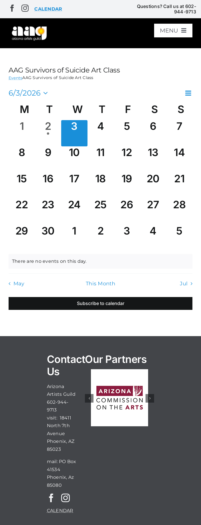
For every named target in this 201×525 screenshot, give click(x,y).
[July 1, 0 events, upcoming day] (74, 238)
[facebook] (12, 8)
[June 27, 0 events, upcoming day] (153, 212)
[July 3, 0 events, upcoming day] (127, 238)
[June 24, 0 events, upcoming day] (74, 212)
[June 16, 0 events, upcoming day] (48, 186)
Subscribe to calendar (100, 303)
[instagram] (25, 8)
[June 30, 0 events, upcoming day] (48, 238)
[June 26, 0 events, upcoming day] (127, 212)
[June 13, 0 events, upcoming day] (153, 159)
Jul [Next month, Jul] (184, 283)
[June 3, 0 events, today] (74, 133)
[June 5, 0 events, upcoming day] (127, 133)
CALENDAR (60, 510)
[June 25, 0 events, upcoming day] (100, 212)
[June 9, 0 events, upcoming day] (48, 159)
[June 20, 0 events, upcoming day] (153, 186)
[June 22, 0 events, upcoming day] (22, 212)
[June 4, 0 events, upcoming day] (100, 133)
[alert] (100, 261)
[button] (89, 398)
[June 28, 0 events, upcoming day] (179, 212)
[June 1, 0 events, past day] (22, 133)
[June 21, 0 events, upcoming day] (179, 186)
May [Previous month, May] (19, 283)
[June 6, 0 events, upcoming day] (153, 133)
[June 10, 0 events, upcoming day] (74, 159)
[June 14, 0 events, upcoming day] (179, 159)
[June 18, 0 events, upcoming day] (100, 186)
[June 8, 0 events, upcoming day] (22, 159)
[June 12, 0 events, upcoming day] (127, 159)
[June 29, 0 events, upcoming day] (22, 238)
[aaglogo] (29, 27)
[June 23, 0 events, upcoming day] (48, 212)
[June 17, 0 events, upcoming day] (74, 186)
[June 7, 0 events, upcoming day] (179, 133)
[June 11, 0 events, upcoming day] (100, 159)
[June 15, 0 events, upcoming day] (22, 186)
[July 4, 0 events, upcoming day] (153, 238)
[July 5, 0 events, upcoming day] (179, 238)
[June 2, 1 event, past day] (48, 133)
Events (15, 77)
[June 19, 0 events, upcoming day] (127, 186)
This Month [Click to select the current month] (100, 283)
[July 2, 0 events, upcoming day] (100, 238)
